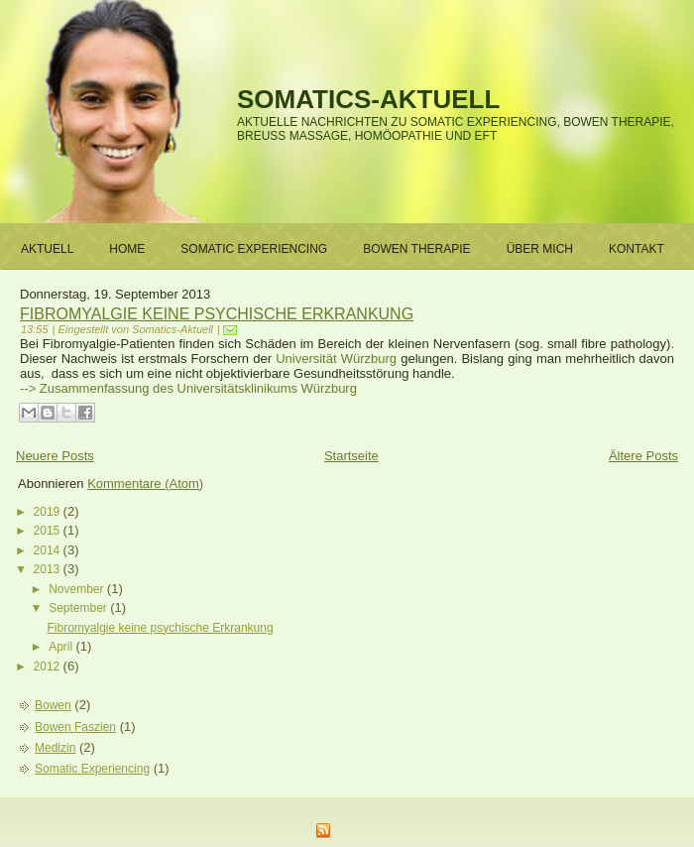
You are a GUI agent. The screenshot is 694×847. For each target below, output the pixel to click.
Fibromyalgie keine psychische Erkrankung (216, 313)
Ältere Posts (643, 455)
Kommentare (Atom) (145, 483)
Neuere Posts (55, 455)
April (62, 647)
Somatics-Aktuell (368, 99)
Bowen (53, 705)
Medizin (55, 748)
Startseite (351, 455)
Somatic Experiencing (92, 769)
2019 (48, 512)
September (79, 608)
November (78, 589)
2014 (48, 550)
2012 (48, 666)
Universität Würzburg (338, 358)
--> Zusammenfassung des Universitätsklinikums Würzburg (188, 388)
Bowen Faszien (75, 727)
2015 (48, 531)
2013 (48, 569)
